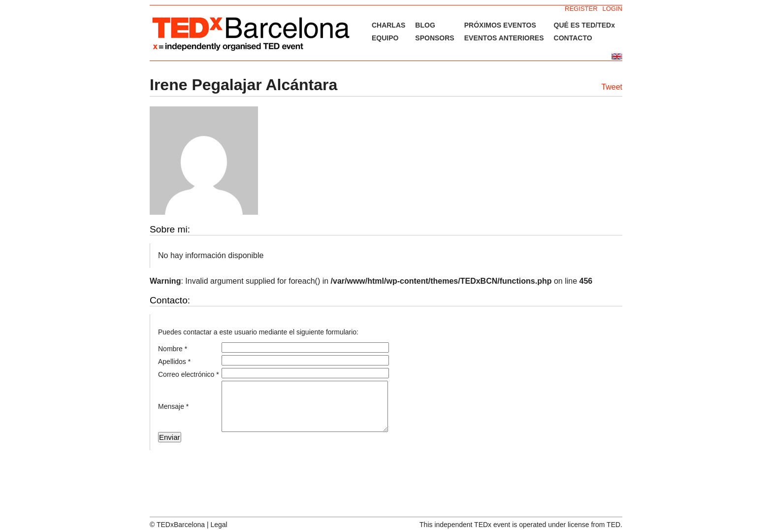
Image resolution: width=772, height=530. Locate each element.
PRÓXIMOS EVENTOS (500, 25)
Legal (218, 525)
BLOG (425, 25)
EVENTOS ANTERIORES (504, 38)
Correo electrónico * (188, 374)
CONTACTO (573, 38)
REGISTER (581, 8)
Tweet (611, 87)
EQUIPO (385, 38)
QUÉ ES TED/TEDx (584, 25)
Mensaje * (173, 406)
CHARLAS (388, 25)
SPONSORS (434, 38)
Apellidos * (174, 361)
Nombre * (172, 349)
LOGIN (612, 8)
